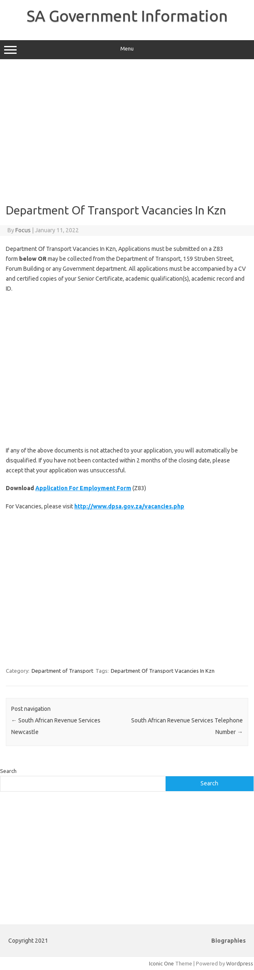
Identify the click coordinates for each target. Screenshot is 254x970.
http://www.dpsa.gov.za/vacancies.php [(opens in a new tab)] (129, 506)
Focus (23, 230)
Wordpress (239, 963)
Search (8, 771)
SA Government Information (127, 15)
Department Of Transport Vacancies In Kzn (163, 671)
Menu (127, 50)
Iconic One (161, 963)
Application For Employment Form (83, 488)
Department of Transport (62, 671)
